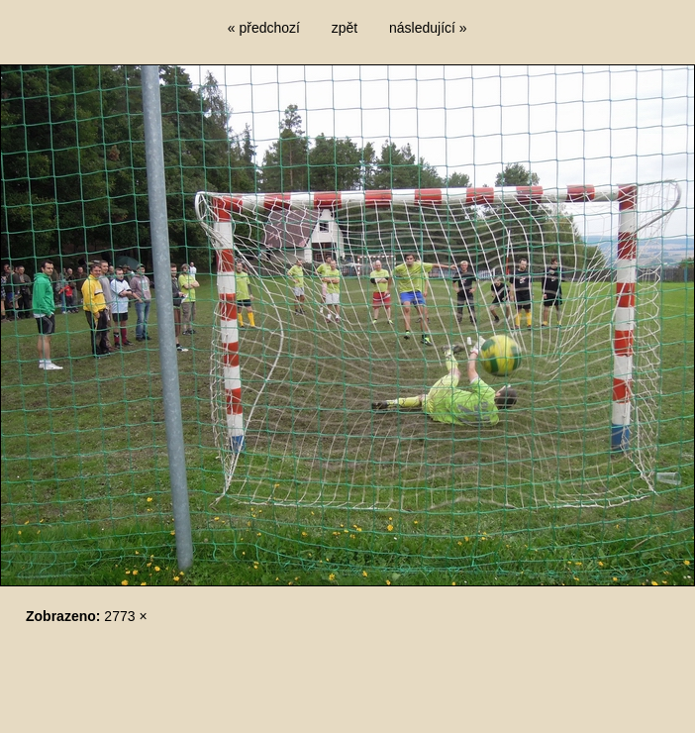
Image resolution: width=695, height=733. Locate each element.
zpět (344, 28)
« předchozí (264, 28)
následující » (428, 28)
